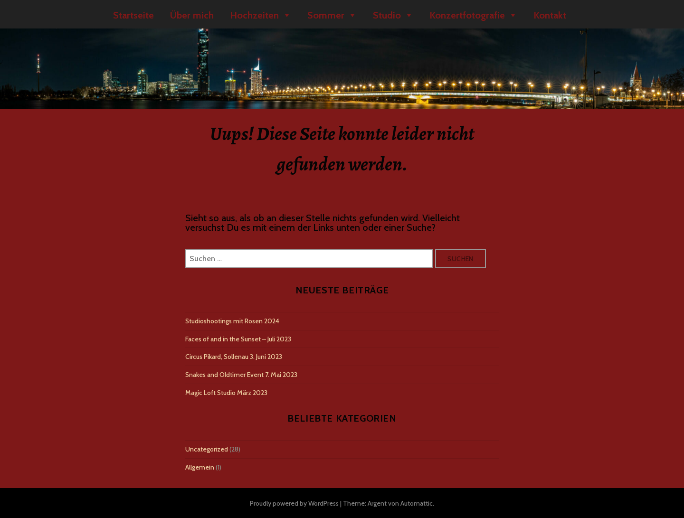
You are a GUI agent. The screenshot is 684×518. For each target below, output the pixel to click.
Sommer (332, 15)
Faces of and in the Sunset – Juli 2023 (238, 339)
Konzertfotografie (473, 15)
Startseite (133, 15)
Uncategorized (206, 449)
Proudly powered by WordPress (294, 503)
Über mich (192, 15)
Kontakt (549, 15)
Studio (393, 15)
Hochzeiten (260, 15)
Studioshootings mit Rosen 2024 (232, 321)
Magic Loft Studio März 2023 (226, 392)
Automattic (416, 503)
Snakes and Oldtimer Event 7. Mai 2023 (241, 374)
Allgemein (199, 467)
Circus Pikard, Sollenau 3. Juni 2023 (233, 356)
